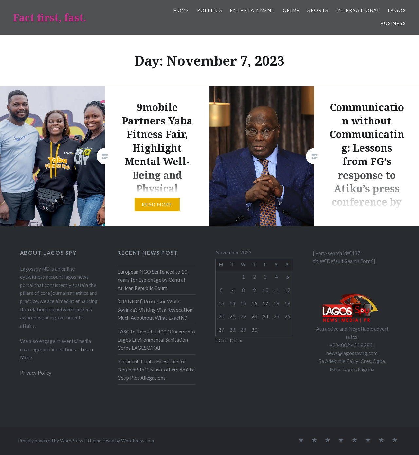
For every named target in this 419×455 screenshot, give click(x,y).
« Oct (221, 340)
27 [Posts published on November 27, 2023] (221, 329)
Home (181, 10)
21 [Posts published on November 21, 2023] (232, 316)
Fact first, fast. (49, 17)
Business (393, 23)
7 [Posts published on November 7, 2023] (232, 290)
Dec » (236, 340)
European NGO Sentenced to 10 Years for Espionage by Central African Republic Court (152, 280)
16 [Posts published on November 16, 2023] (254, 303)
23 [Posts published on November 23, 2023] (254, 316)
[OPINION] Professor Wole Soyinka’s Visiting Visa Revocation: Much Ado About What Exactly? (156, 309)
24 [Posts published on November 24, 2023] (265, 316)
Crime (291, 10)
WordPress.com (137, 440)
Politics (209, 10)
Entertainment (252, 10)
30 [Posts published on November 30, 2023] (254, 329)
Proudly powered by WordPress (50, 440)
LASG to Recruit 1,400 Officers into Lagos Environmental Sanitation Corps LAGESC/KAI (156, 340)
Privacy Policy (35, 373)
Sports (317, 10)
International (358, 10)
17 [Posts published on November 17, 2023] (265, 303)
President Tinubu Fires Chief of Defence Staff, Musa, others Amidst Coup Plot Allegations (156, 369)
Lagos (397, 10)
